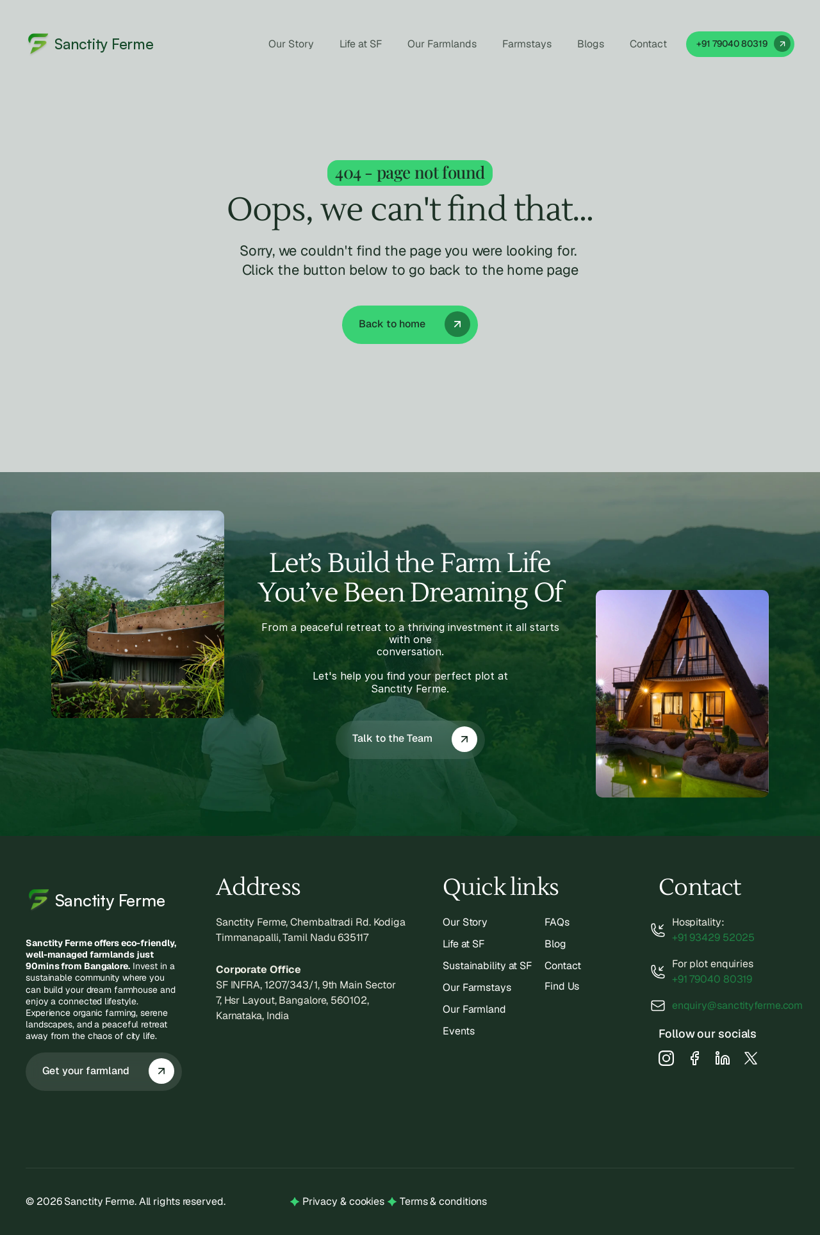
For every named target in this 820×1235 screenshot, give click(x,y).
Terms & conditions (443, 1201)
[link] (740, 44)
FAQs (557, 922)
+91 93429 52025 (713, 937)
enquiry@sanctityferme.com (737, 1005)
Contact (563, 965)
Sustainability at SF (487, 965)
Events (458, 1031)
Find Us (562, 986)
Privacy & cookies (343, 1201)
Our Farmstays (477, 987)
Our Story (465, 922)
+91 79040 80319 (712, 979)
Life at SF (463, 944)
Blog (555, 944)
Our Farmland (474, 1009)
